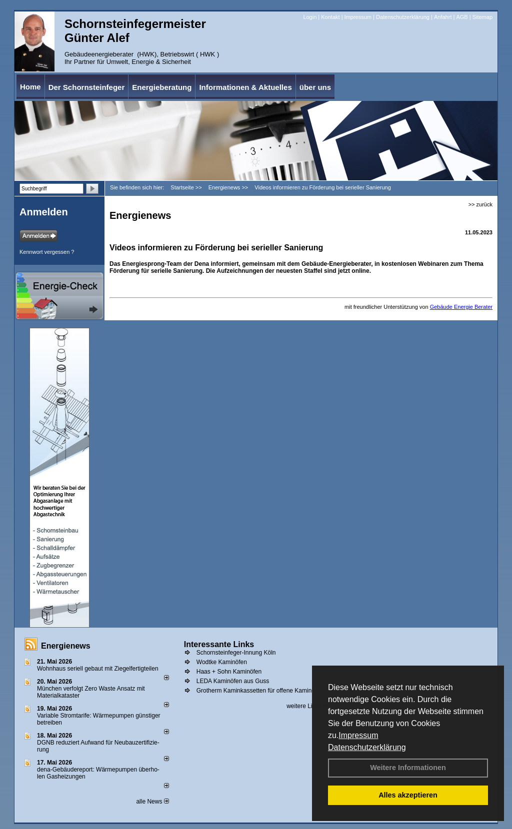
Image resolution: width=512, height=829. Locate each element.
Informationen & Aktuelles (245, 87)
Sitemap (482, 17)
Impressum (358, 735)
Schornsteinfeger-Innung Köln (236, 652)
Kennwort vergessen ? (47, 252)
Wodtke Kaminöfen (221, 662)
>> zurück (480, 204)
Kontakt (330, 17)
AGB (462, 17)
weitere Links (307, 706)
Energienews (65, 646)
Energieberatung (162, 87)
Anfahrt (443, 17)
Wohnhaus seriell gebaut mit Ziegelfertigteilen (97, 668)
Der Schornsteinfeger (86, 87)
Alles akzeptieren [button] (408, 795)
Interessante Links (219, 644)
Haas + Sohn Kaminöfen (229, 671)
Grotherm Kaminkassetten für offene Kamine (255, 690)
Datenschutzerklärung (367, 747)
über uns (315, 87)
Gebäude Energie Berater (461, 307)
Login (309, 17)
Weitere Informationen (408, 768)
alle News (152, 801)
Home (30, 86)
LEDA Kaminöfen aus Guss (232, 681)
